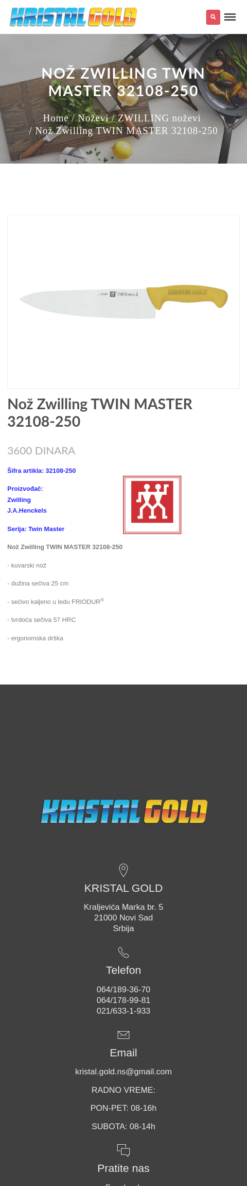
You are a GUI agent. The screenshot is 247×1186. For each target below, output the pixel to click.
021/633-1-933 (124, 1011)
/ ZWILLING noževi (156, 118)
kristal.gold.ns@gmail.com (123, 1071)
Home (56, 118)
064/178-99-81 (124, 1000)
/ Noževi (89, 118)
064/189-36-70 (124, 989)
